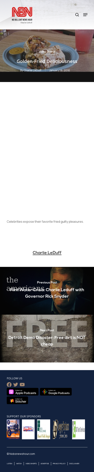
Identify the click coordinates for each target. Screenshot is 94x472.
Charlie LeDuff (32, 70)
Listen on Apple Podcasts (22, 392)
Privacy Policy (59, 463)
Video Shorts (47, 51)
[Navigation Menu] (85, 15)
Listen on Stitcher (17, 400)
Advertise (45, 463)
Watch (19, 463)
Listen (9, 463)
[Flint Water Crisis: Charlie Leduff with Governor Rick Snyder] (47, 291)
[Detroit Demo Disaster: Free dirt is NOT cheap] (47, 338)
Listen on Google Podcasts (56, 392)
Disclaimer (74, 463)
